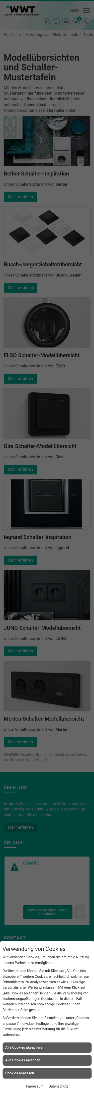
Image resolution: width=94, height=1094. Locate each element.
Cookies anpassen (19, 1073)
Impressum (34, 1086)
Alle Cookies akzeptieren (24, 1047)
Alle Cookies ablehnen (22, 1060)
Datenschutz (58, 1086)
